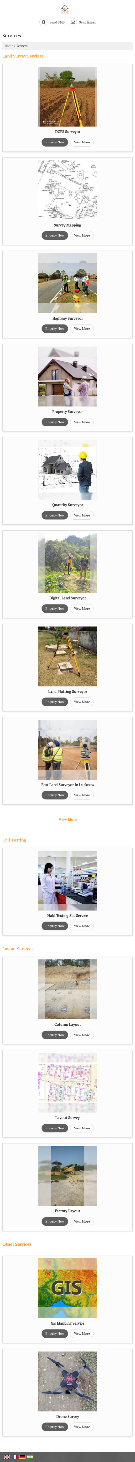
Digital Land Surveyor (67, 598)
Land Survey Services (23, 56)
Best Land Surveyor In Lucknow (67, 784)
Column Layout (67, 1024)
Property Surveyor (67, 411)
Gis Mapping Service (67, 1323)
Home (9, 46)
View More (82, 142)
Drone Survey (67, 1416)
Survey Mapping (67, 225)
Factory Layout (67, 1210)
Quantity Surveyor (67, 504)
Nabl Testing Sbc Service (67, 915)
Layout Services (17, 948)
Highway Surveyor (67, 318)
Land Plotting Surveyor (67, 691)
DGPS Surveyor (67, 131)
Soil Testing (14, 840)
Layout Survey (67, 1117)
